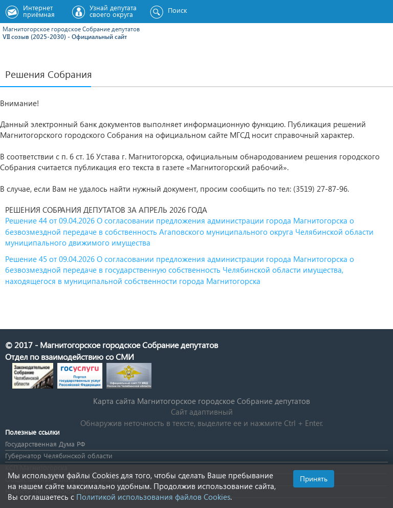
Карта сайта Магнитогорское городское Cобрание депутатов (201, 401)
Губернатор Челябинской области (59, 455)
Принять (314, 478)
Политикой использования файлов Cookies (153, 497)
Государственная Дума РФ (45, 443)
